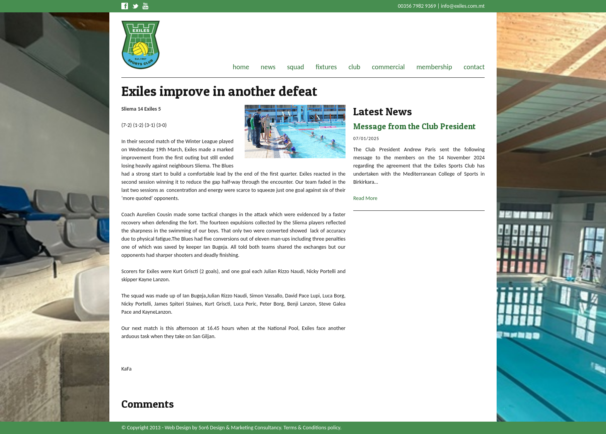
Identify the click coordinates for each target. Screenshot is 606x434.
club (355, 67)
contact (474, 67)
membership (434, 67)
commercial (388, 67)
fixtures (326, 67)
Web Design (178, 427)
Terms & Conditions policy (312, 427)
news (268, 67)
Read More (365, 198)
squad (295, 67)
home (241, 67)
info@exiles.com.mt (463, 6)
